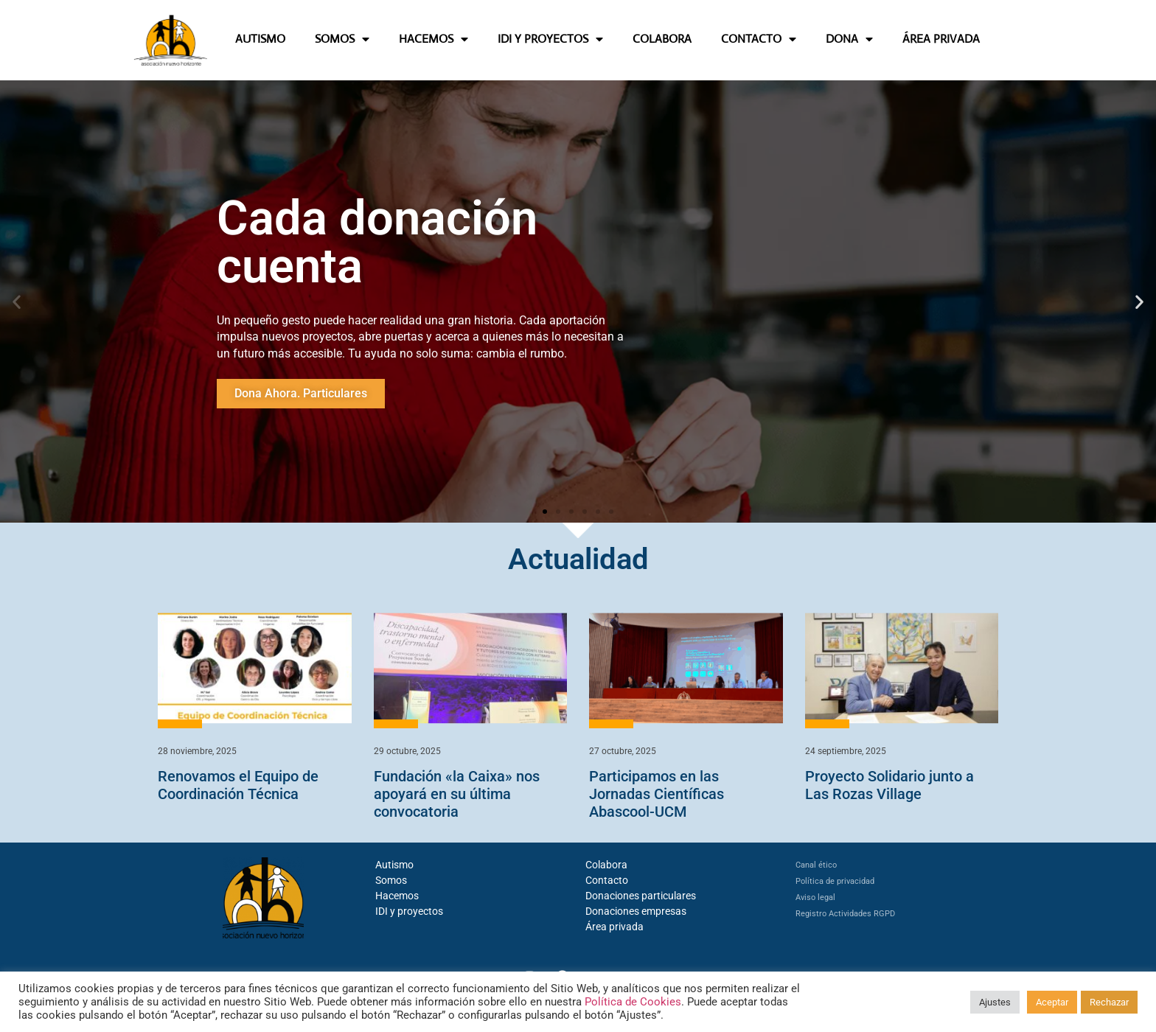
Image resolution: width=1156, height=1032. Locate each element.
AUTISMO (260, 38)
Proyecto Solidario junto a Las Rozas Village (889, 785)
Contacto (606, 880)
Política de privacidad (834, 881)
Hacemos (397, 896)
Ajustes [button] (995, 1002)
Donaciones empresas (635, 911)
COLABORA (662, 38)
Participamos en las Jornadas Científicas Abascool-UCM (656, 793)
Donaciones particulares (640, 896)
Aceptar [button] (1052, 1002)
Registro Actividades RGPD (845, 913)
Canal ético (816, 865)
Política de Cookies (633, 1001)
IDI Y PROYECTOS (550, 39)
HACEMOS (433, 39)
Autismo (394, 865)
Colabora (606, 865)
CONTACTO (758, 39)
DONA (849, 39)
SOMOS (342, 39)
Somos (391, 880)
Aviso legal (815, 897)
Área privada (614, 926)
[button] (16, 301)
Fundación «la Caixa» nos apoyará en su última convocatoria (457, 793)
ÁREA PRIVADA (941, 38)
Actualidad (578, 559)
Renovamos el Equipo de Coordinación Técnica (238, 785)
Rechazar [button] (1109, 1002)
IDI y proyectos (409, 911)
